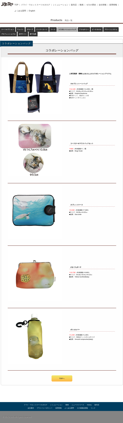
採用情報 (113, 5)
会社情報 (102, 5)
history (89, 405)
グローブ (30, 29)
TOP (16, 5)
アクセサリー (84, 29)
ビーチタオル (96, 29)
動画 (81, 5)
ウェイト (20, 29)
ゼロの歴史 (91, 5)
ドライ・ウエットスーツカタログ (35, 5)
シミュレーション (60, 5)
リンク (93, 408)
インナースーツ (41, 29)
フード (53, 29)
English (32, 11)
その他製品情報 (82, 408)
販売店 (74, 5)
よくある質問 (20, 11)
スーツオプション (7, 29)
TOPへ (62, 378)
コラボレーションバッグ (67, 29)
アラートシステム (111, 29)
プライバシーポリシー (44, 408)
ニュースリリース (78, 405)
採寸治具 (33, 34)
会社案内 (31, 408)
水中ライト (23, 34)
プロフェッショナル (8, 34)
